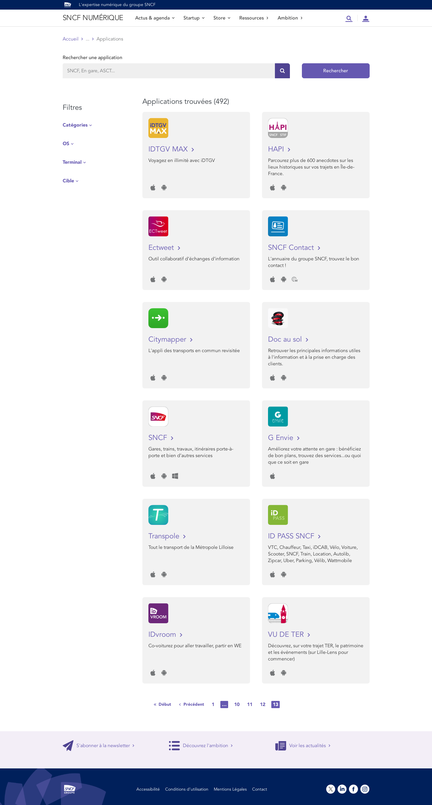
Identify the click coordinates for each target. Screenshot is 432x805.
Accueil (71, 39)
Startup (193, 18)
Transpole (164, 536)
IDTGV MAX (169, 149)
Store (221, 18)
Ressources (254, 18)
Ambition (290, 18)
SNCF (158, 437)
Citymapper (168, 339)
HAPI (277, 149)
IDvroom (163, 634)
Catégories (75, 125)
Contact (259, 789)
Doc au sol (286, 339)
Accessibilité (148, 789)
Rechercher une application (92, 58)
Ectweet (162, 247)
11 (249, 705)
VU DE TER (287, 634)
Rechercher (335, 71)
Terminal (72, 162)
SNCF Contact (292, 247)
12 (262, 705)
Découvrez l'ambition (201, 745)
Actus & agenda (154, 18)
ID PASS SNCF (292, 536)
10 (237, 705)
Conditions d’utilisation (186, 789)
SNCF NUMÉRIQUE (93, 17)
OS (66, 144)
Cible (68, 181)
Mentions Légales (230, 789)
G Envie (281, 437)
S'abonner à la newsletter (99, 745)
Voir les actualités (303, 745)
